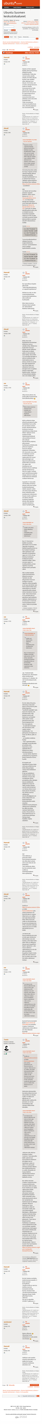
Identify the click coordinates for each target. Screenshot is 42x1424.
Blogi (37, 23)
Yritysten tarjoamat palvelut (31, 24)
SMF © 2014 (19, 1406)
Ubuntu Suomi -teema (9, 1409)
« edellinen (30, 47)
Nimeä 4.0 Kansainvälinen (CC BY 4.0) (28, 206)
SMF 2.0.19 (13, 1406)
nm (5, 383)
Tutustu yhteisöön (30, 23)
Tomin (6, 1039)
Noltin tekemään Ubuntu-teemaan (28, 1409)
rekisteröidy (12, 21)
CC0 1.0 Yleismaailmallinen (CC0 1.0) (29, 198)
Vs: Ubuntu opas (26, 58)
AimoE (6, 128)
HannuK (6, 57)
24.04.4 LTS (30, 21)
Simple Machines (27, 1406)
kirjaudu (6, 21)
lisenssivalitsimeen (27, 911)
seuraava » (37, 47)
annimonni (7, 1322)
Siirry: (19, 1396)
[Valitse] (28, 226)
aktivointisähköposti (11, 23)
